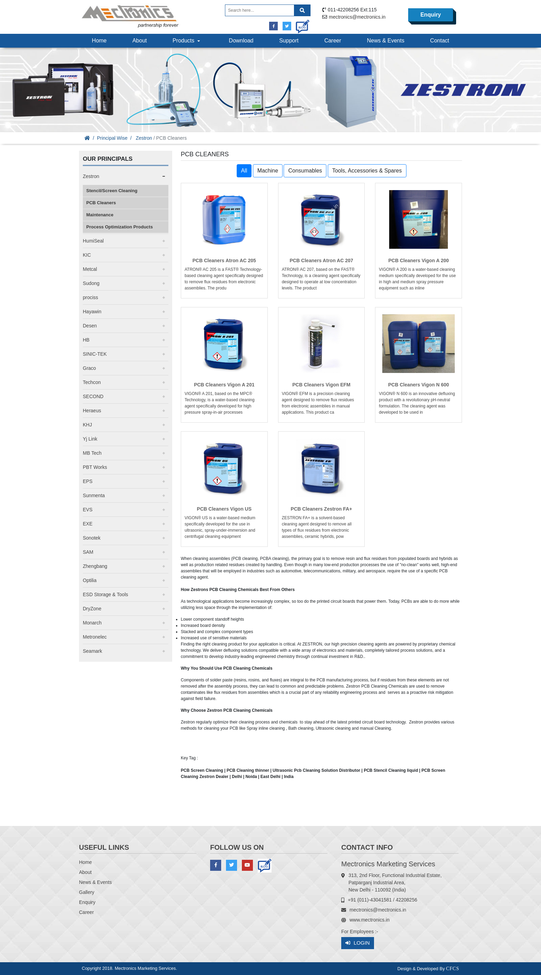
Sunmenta (94, 495)
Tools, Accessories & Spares (367, 171)
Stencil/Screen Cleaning (111, 190)
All (244, 171)
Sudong (91, 283)
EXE (87, 523)
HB (86, 340)
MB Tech (92, 453)
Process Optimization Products (119, 226)
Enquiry (430, 15)
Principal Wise (112, 138)
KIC (87, 255)
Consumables (305, 171)
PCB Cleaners (101, 202)
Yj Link (90, 439)
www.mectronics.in (370, 920)
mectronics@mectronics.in (357, 17)
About (139, 40)
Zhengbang (95, 566)
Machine (267, 171)
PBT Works (95, 467)
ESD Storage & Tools (105, 594)
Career (332, 40)
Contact (439, 40)
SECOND (93, 396)
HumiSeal (93, 241)
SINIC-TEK (95, 354)
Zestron (144, 138)
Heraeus (92, 410)
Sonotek (91, 538)
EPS (87, 481)
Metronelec (95, 637)
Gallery (86, 892)
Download (241, 40)
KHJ (87, 424)
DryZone (92, 608)
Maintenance (100, 214)
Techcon (92, 382)
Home (99, 40)
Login (357, 943)
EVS (87, 509)
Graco (89, 368)
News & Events (385, 40)
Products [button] (187, 40)
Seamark (92, 651)
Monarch (92, 623)
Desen (90, 325)
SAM (88, 552)
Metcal (90, 269)
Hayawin (92, 311)
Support (288, 40)
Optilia (90, 580)
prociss (90, 297)
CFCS (452, 968)
